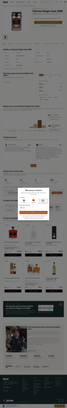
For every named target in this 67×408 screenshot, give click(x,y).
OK (33, 213)
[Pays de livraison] (33, 208)
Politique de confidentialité (38, 218)
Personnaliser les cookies (28, 218)
